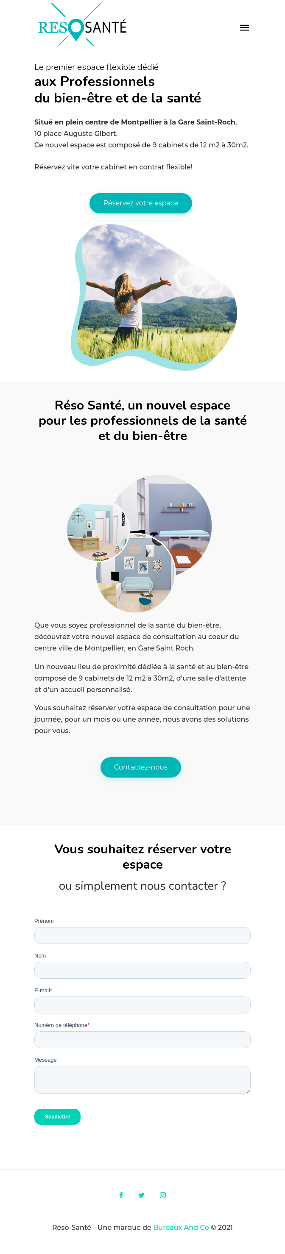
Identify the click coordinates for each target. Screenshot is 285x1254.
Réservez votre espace (140, 203)
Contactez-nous (141, 767)
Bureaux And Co (182, 1228)
